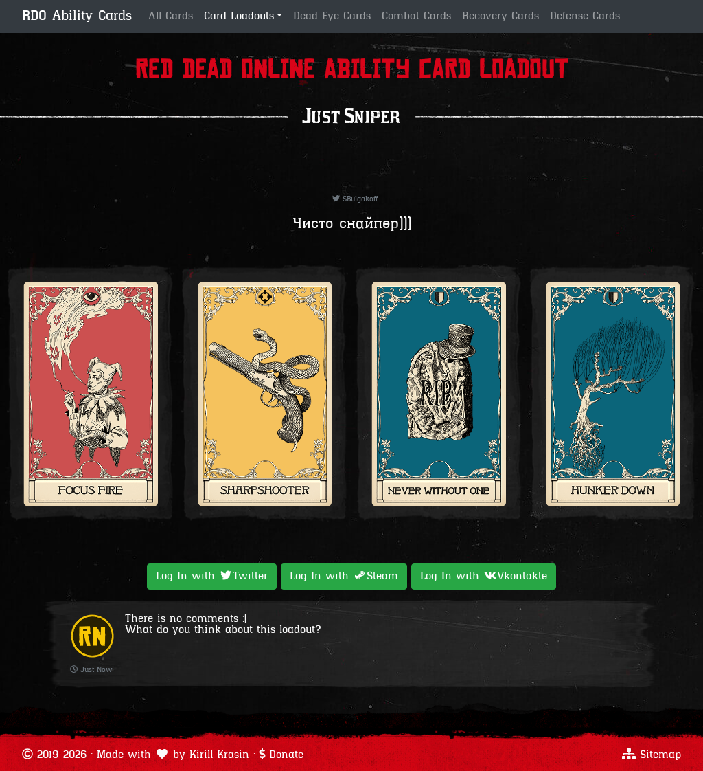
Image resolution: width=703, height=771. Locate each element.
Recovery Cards (500, 16)
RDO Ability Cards (77, 16)
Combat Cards (416, 16)
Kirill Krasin (219, 755)
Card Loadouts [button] (239, 16)
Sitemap (660, 755)
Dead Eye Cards (332, 16)
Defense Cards (585, 16)
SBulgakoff (355, 199)
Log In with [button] (212, 576)
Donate (286, 755)
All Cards (170, 16)
